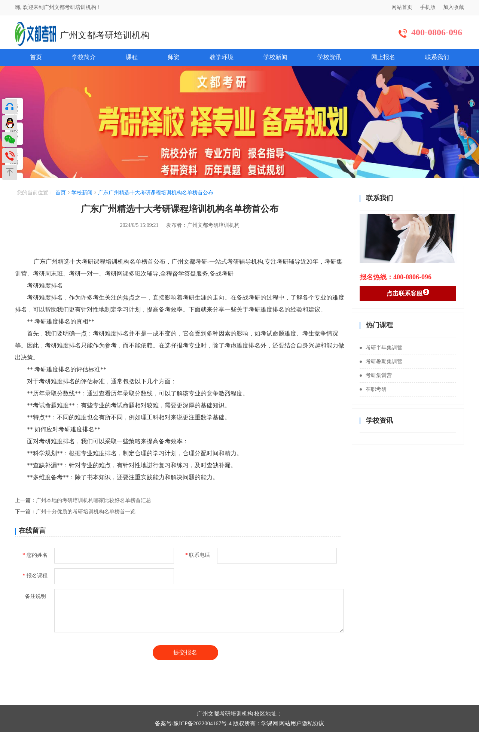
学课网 (269, 723)
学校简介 (84, 57)
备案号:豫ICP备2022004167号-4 (193, 723)
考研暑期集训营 (381, 361)
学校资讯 (329, 57)
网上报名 (383, 57)
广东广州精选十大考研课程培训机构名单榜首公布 (155, 192)
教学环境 (222, 57)
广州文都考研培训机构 (105, 35)
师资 (174, 57)
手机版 (428, 7)
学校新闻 (275, 57)
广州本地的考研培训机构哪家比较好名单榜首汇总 (93, 500)
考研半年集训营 (381, 347)
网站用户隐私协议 (301, 723)
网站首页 (401, 7)
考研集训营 (376, 375)
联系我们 (437, 57)
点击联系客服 (408, 292)
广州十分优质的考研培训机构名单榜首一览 (85, 511)
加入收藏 (453, 7)
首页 (36, 57)
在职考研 (373, 389)
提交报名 (185, 652)
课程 (132, 57)
